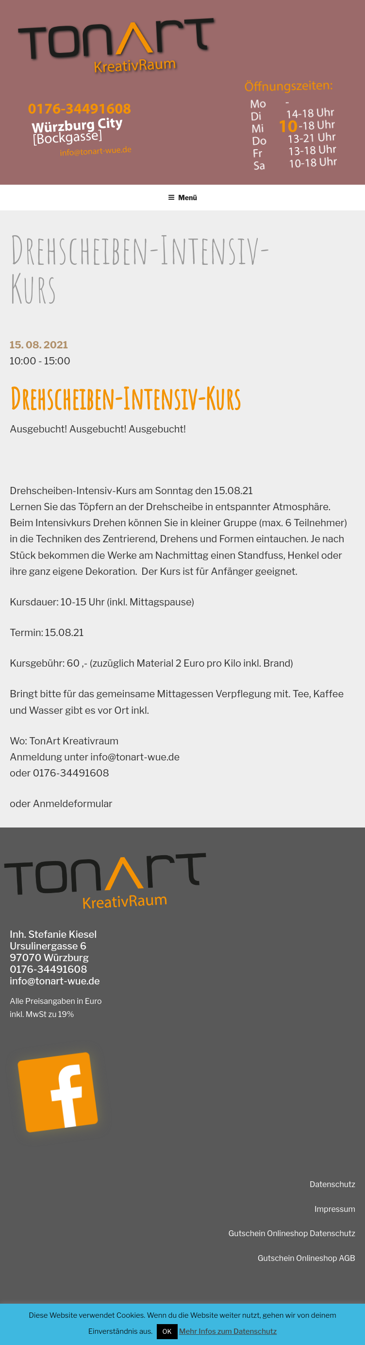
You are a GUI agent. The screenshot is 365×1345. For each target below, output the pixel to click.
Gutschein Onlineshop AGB (306, 1258)
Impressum (335, 1209)
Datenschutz (332, 1184)
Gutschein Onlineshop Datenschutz (292, 1233)
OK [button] (167, 1331)
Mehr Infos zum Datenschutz (228, 1331)
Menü (182, 197)
